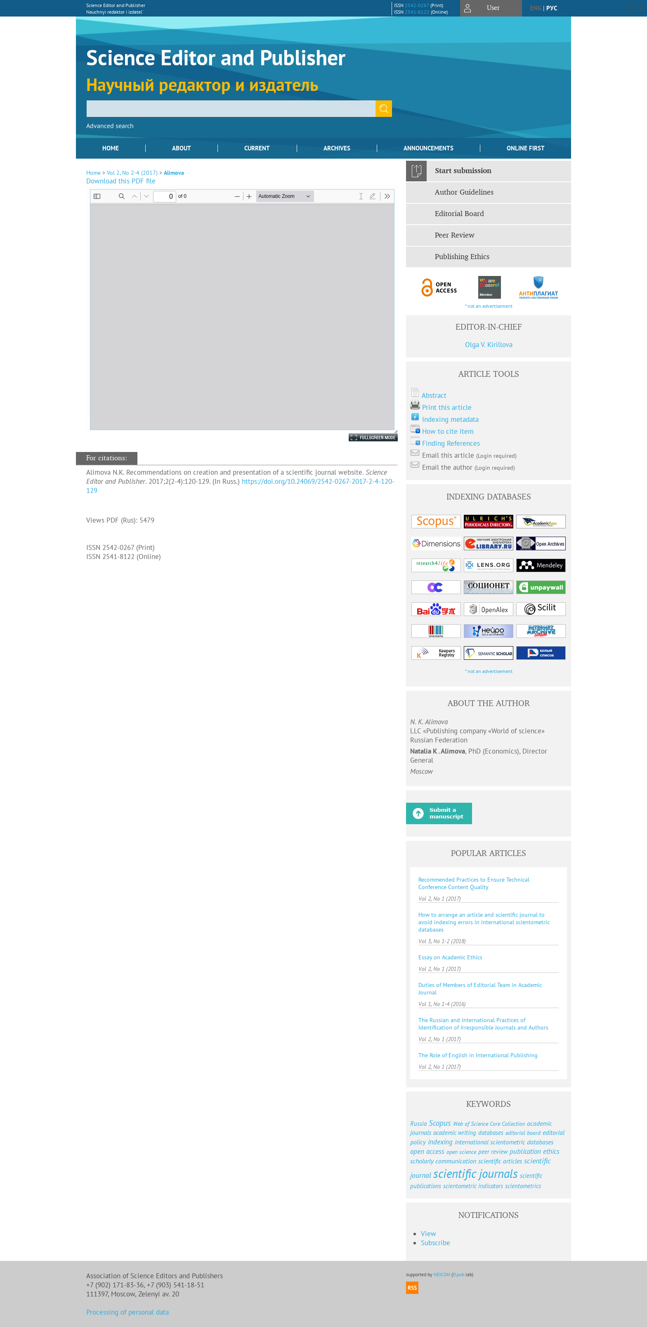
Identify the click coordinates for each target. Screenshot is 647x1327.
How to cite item (448, 431)
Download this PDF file (121, 180)
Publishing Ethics (462, 257)
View (428, 1233)
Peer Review (455, 235)
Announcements (428, 148)
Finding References (451, 443)
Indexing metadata (450, 419)
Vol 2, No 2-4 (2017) (132, 172)
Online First (526, 148)
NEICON (442, 1274)
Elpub (458, 1274)
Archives (337, 148)
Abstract (434, 395)
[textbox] (231, 108)
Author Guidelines (464, 192)
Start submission (463, 171)
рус (551, 8)
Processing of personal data (127, 1312)
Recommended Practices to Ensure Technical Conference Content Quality (473, 883)
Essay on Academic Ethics (450, 957)
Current (257, 148)
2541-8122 (417, 12)
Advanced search (110, 125)
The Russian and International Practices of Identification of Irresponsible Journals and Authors (483, 1023)
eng (535, 8)
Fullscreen (364, 437)
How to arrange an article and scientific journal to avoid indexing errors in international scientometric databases (484, 922)
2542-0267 (417, 5)
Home (110, 148)
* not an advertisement (488, 306)
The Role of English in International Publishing (478, 1055)
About (181, 148)
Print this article (447, 407)
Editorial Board (459, 214)
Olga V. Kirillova (488, 344)
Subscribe (435, 1242)
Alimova (174, 172)
